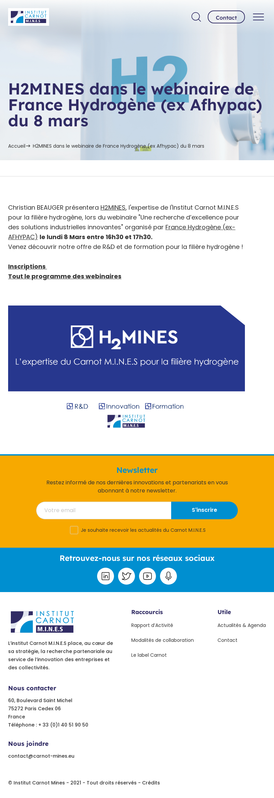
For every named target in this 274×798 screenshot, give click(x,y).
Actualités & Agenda (242, 625)
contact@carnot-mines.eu (41, 756)
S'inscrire (204, 510)
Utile (224, 611)
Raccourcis (147, 611)
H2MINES (112, 207)
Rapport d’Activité (152, 625)
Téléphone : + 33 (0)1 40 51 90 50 (48, 724)
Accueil (16, 146)
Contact (226, 17)
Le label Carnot (149, 655)
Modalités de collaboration (162, 640)
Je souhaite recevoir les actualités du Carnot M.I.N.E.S (143, 530)
